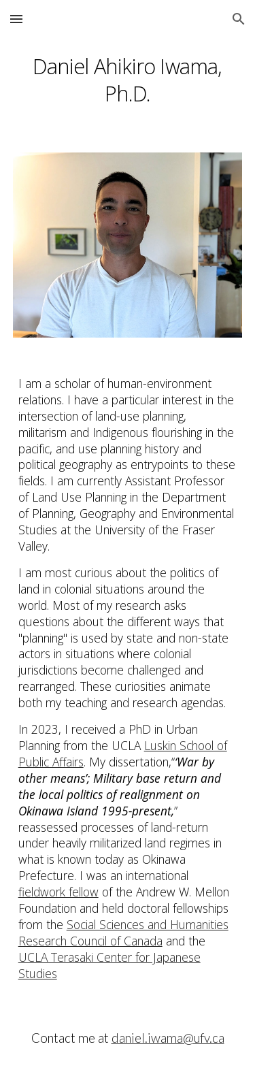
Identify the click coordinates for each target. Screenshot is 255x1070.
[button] (16, 18)
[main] (128, 78)
